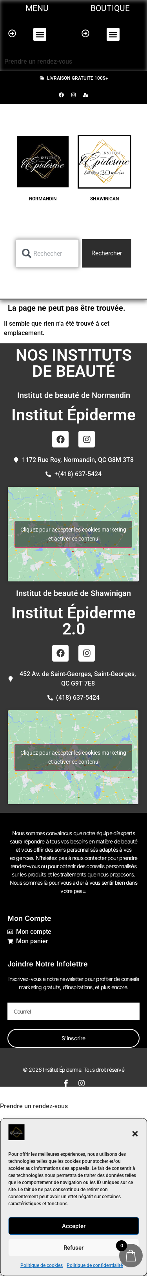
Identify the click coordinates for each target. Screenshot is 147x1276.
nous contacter (89, 857)
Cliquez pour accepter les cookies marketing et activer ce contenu (73, 534)
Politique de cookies (41, 1265)
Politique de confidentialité (95, 1265)
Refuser (73, 1247)
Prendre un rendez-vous (38, 61)
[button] (135, 1134)
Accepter (73, 1226)
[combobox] (47, 253)
